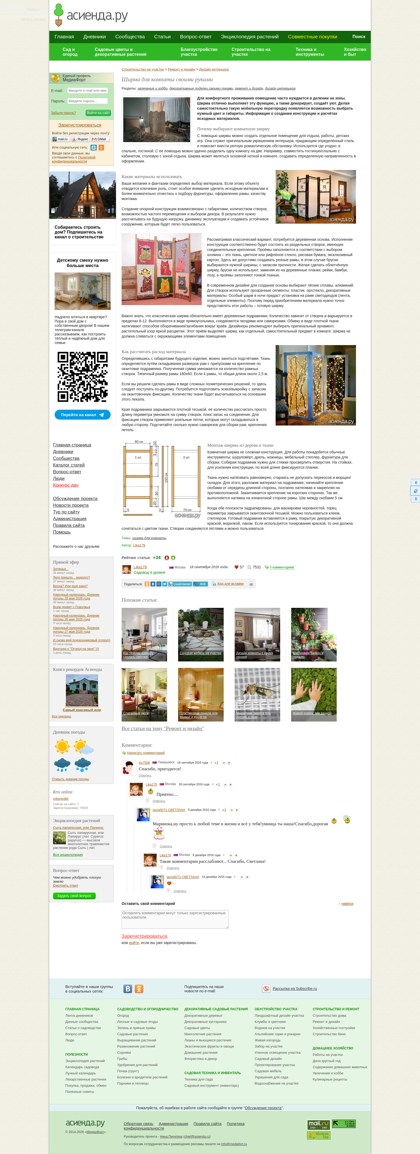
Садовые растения (132, 1034)
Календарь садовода (82, 1067)
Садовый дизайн (268, 1059)
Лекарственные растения (85, 1079)
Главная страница (72, 444)
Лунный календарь (80, 1073)
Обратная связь (138, 1123)
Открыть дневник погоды (70, 779)
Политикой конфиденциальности (73, 159)
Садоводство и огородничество (147, 1009)
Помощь (62, 532)
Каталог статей (69, 465)
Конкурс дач (65, 485)
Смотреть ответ (65, 885)
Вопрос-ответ (196, 36)
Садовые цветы (197, 1028)
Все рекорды (61, 716)
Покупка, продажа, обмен (85, 1085)
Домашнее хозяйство (333, 1048)
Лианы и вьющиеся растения (208, 1040)
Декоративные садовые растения (216, 1009)
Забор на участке (269, 1046)
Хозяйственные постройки (334, 1028)
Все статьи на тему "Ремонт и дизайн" (163, 728)
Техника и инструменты (310, 52)
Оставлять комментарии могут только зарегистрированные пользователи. (175, 919)
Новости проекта (71, 505)
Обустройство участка (276, 1009)
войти (134, 943)
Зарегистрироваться (144, 936)
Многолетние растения (203, 1034)
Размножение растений (136, 1046)
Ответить (145, 775)
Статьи (162, 36)
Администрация (70, 518)
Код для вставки (231, 584)
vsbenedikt (60, 799)
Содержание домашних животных (340, 1067)
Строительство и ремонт (336, 1009)
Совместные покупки (312, 36)
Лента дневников (79, 1016)
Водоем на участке (270, 1028)
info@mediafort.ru (234, 1144)
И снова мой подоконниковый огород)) (81, 640)
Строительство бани (329, 1034)
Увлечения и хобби (328, 1073)
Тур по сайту (66, 512)
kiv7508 (144, 763)
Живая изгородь (268, 1040)
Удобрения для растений (137, 1065)
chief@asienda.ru (197, 1136)
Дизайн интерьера (213, 69)
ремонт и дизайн (249, 88)
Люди (59, 478)
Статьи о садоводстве (83, 1028)
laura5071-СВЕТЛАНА (169, 810)
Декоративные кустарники (206, 1022)
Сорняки (124, 1053)
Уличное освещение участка (278, 1053)
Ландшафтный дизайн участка (279, 1016)
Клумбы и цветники (270, 1022)
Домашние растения (201, 1053)
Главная (64, 36)
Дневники (94, 36)
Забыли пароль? (63, 113)
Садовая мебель (268, 1071)
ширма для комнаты (149, 538)
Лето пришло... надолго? (71, 577)
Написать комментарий (146, 753)
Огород (123, 1016)
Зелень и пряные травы (136, 1028)
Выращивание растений (136, 1040)
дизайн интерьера (280, 88)
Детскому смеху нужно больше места (82, 263)
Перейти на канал (78, 414)
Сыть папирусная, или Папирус (78, 828)
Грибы (122, 1059)
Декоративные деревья (203, 1016)
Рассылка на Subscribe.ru (295, 988)
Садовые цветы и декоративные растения (121, 52)
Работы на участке (328, 1055)
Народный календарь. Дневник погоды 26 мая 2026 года (76, 617)
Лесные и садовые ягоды (137, 1022)
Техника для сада (199, 1079)
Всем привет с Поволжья (71, 607)
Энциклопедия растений (250, 36)
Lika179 (139, 545)
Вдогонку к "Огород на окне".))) (76, 649)
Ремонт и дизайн (181, 69)
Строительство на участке (251, 52)
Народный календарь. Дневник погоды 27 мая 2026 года (76, 630)
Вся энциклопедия (68, 855)
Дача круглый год (326, 1061)
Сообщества (130, 36)
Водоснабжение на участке (277, 1083)
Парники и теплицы (133, 1083)
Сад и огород (70, 52)
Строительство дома (329, 1016)
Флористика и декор (201, 1059)
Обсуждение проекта (75, 498)
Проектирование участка (275, 1065)
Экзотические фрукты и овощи (209, 1046)
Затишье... (61, 569)
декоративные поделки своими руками (201, 88)
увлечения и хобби (153, 88)
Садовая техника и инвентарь (213, 1073)
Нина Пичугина (171, 1136)
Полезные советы (79, 1092)
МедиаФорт (95, 1132)
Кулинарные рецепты (330, 1079)
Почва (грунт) (128, 1071)
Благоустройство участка (199, 52)
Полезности (76, 1054)
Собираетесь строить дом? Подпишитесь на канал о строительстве (79, 232)
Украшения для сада (271, 1077)
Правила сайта (69, 525)
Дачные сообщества (81, 1022)
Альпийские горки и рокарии (278, 1034)
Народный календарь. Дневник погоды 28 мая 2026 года (76, 596)
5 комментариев (282, 567)
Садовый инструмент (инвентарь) (212, 1085)
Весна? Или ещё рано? (70, 586)
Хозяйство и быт (355, 52)
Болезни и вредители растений (142, 1077)
